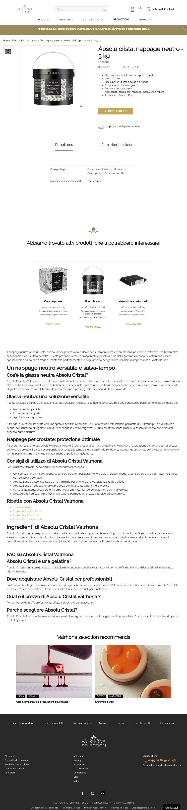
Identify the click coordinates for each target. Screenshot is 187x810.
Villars (77, 781)
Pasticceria (115, 696)
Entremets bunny (104, 702)
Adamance (79, 764)
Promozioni (121, 19)
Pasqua (120, 723)
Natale (103, 723)
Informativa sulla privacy (95, 808)
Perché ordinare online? (17, 764)
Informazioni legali (119, 808)
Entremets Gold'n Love (27, 511)
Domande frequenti (14, 768)
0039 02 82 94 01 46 (159, 760)
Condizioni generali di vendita (44, 808)
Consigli (32, 696)
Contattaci (10, 772)
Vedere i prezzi (115, 111)
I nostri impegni (82, 723)
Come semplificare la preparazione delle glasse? (42, 702)
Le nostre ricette (141, 723)
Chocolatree (80, 772)
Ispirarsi (144, 19)
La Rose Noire (81, 768)
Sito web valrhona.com (16, 760)
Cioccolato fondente (23, 723)
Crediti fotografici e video (143, 808)
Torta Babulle (21, 507)
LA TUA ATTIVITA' (93, 19)
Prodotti (43, 19)
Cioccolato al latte (54, 723)
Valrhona (78, 756)
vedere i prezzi (53, 324)
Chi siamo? (10, 756)
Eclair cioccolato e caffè (28, 519)
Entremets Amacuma (26, 515)
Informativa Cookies (71, 808)
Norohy (77, 760)
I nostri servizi (167, 723)
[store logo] (24, 9)
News (21, 696)
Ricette (101, 696)
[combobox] (81, 9)
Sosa (76, 777)
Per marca (66, 19)
